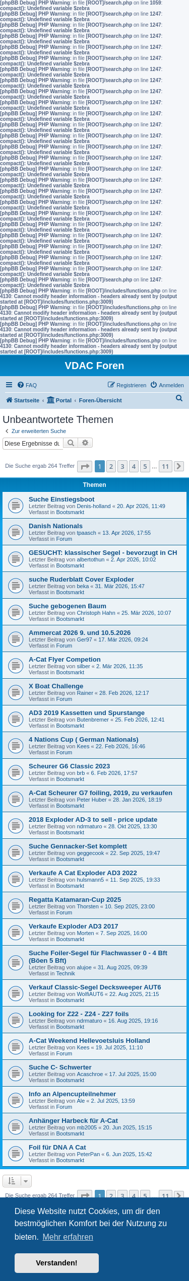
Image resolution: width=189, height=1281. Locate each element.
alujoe (84, 967)
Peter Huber (91, 800)
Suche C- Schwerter (60, 1067)
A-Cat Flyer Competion (65, 659)
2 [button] (111, 466)
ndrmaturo (89, 826)
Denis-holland (93, 506)
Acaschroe (90, 1074)
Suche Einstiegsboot (61, 499)
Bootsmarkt (70, 512)
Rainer (85, 693)
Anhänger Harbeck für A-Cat (73, 1120)
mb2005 (87, 1127)
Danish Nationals (56, 526)
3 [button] (122, 466)
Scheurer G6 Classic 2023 (69, 766)
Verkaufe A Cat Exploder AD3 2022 (83, 873)
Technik (65, 973)
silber (83, 666)
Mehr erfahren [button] (67, 1237)
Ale (81, 1101)
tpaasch (86, 533)
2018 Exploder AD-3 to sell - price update (93, 819)
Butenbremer (93, 720)
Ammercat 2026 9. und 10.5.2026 (80, 632)
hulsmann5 (90, 880)
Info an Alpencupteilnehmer (72, 1094)
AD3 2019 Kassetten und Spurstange (87, 713)
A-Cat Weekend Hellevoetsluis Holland (89, 1040)
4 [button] (134, 466)
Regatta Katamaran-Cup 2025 (75, 899)
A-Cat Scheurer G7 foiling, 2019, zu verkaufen (100, 793)
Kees (83, 746)
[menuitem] (27, 385)
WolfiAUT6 (90, 994)
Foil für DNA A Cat (57, 1147)
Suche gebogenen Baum (67, 606)
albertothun (90, 559)
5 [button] (145, 466)
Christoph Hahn (96, 613)
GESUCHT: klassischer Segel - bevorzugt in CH (103, 552)
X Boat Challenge (56, 686)
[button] (84, 466)
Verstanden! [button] (56, 1263)
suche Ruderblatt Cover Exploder (81, 579)
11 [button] (165, 466)
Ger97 (84, 639)
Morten (85, 933)
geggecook (90, 853)
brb (81, 773)
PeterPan (88, 1154)
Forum (64, 539)
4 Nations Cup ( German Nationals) (84, 739)
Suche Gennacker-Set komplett (78, 846)
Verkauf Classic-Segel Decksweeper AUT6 (95, 987)
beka (83, 586)
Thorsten (87, 906)
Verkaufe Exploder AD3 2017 (73, 926)
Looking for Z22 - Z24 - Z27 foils (79, 1014)
